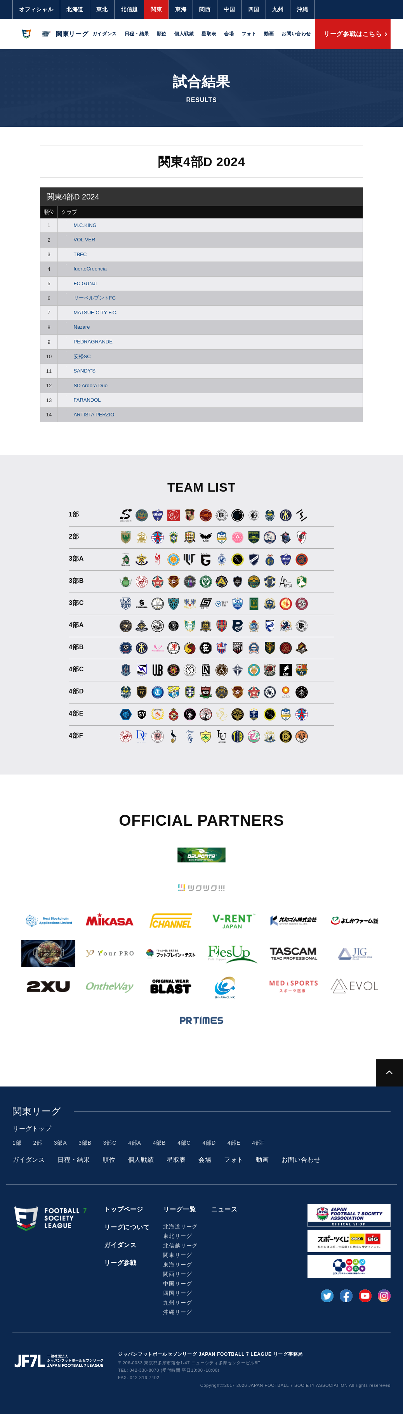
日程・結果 (137, 33)
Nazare (75, 327)
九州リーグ (177, 1303)
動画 (269, 33)
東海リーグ (177, 1265)
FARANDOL (81, 400)
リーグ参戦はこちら (352, 34)
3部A (60, 1143)
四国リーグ (177, 1293)
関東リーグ (177, 1255)
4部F (258, 1143)
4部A (134, 1143)
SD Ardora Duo (84, 385)
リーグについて (127, 1227)
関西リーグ (177, 1274)
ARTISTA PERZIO (87, 415)
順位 (162, 33)
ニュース (224, 1209)
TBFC (74, 254)
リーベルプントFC (88, 298)
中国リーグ (177, 1284)
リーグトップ (32, 1128)
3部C (109, 1143)
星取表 (209, 33)
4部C (184, 1143)
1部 (16, 1143)
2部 (37, 1143)
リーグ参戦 (120, 1263)
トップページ (123, 1209)
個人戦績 (184, 33)
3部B (85, 1143)
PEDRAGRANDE (87, 342)
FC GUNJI (79, 283)
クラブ (69, 212)
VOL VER (78, 240)
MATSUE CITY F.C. (89, 312)
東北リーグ (177, 1236)
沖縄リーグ (177, 1312)
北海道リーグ (180, 1226)
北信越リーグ (180, 1245)
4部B (159, 1143)
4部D (209, 1143)
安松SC (76, 356)
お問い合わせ (296, 33)
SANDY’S (78, 371)
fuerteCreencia (84, 269)
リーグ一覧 (179, 1209)
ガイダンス (104, 33)
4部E (234, 1143)
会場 (229, 33)
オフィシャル (36, 9)
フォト (248, 33)
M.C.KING (79, 225)
